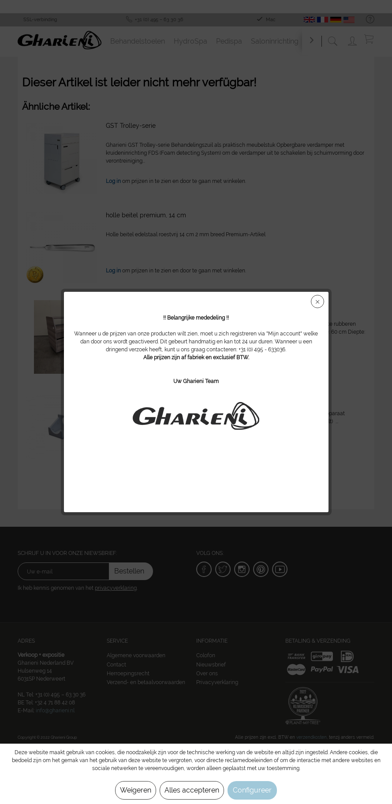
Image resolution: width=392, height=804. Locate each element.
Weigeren (135, 790)
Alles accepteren (191, 790)
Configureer (252, 790)
